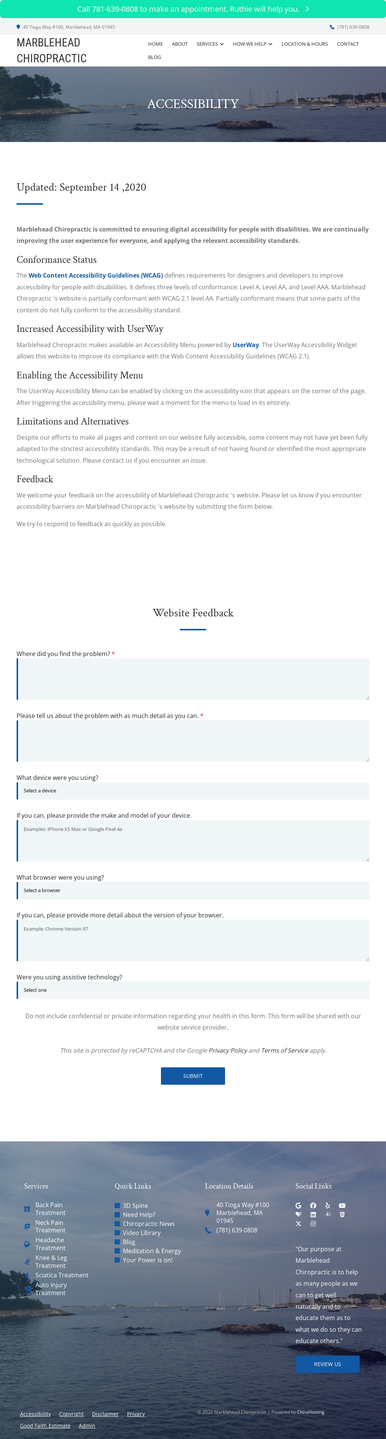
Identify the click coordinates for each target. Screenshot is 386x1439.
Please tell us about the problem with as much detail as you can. (110, 716)
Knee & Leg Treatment (51, 1262)
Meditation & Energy (152, 1251)
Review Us (327, 1364)
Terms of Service (284, 1050)
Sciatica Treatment (62, 1275)
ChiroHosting (311, 1412)
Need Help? (139, 1214)
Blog (154, 57)
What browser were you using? (60, 877)
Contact (348, 43)
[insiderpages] (328, 1214)
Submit (193, 1075)
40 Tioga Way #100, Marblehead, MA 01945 (66, 27)
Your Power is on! (148, 1260)
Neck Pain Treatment (50, 1227)
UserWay (246, 345)
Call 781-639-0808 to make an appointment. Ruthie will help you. (193, 9)
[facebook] (313, 1205)
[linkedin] (313, 1214)
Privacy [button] (136, 1413)
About (180, 43)
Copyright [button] (71, 1413)
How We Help (250, 43)
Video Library (142, 1233)
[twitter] (299, 1223)
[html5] (342, 1214)
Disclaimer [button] (105, 1413)
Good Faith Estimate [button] (45, 1425)
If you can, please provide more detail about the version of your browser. (120, 915)
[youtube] (342, 1205)
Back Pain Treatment (50, 1209)
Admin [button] (87, 1425)
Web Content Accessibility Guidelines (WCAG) (96, 275)
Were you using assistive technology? (69, 977)
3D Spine (135, 1205)
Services (207, 43)
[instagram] (313, 1223)
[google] (298, 1205)
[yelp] (327, 1205)
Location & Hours (305, 43)
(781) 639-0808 (349, 27)
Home (155, 43)
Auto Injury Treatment (51, 1289)
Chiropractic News (149, 1224)
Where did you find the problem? (66, 654)
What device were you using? (57, 778)
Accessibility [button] (35, 1413)
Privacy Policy (227, 1050)
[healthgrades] (299, 1214)
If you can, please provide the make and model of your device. (104, 815)
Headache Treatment (50, 1244)
